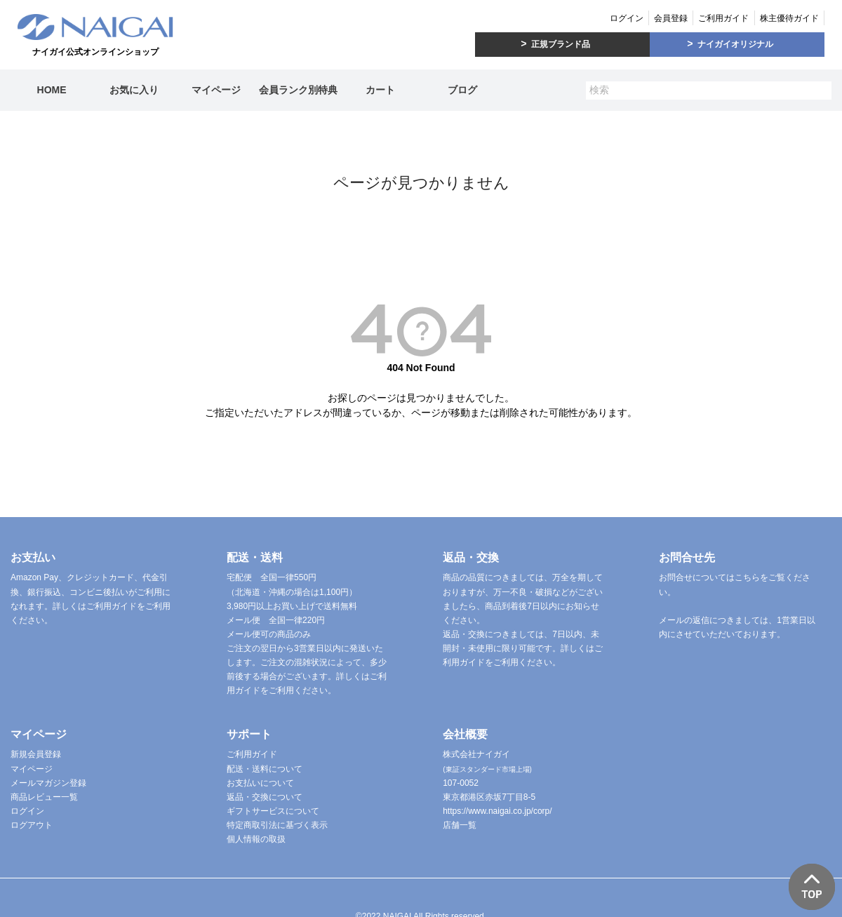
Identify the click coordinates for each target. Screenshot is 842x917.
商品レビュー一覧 (44, 797)
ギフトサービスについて (273, 811)
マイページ (216, 89)
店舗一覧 (459, 825)
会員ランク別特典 (298, 89)
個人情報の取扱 (256, 839)
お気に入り (134, 89)
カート (380, 89)
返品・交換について (264, 797)
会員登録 (671, 18)
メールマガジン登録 (48, 783)
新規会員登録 (36, 754)
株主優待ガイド (789, 18)
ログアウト (32, 825)
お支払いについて (260, 783)
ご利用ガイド (723, 18)
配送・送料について (264, 769)
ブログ (462, 89)
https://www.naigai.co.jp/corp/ (497, 811)
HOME (52, 89)
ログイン (626, 18)
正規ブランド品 (560, 44)
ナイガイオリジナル (735, 44)
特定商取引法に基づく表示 (277, 825)
